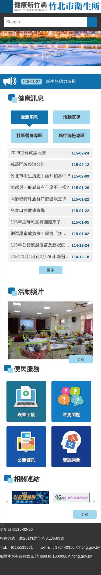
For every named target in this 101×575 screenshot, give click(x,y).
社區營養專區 (29, 135)
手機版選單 (6, 6)
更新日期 (7, 529)
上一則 (7, 501)
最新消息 (29, 117)
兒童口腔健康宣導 (50, 211)
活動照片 (31, 291)
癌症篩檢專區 (72, 135)
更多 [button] (50, 270)
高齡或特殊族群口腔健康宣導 (50, 199)
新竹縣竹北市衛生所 (57, 6)
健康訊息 (31, 98)
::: (7, 68)
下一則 (94, 501)
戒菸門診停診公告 (50, 165)
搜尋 (92, 22)
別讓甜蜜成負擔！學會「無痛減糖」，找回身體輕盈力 (52, 234)
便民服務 (27, 369)
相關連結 (27, 478)
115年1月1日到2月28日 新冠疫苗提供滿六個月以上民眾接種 (52, 257)
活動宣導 (71, 117)
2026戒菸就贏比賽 (50, 153)
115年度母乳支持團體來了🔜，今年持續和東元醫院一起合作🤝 (52, 222)
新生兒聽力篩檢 (48, 81)
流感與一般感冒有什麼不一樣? (50, 188)
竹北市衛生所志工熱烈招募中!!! (50, 176)
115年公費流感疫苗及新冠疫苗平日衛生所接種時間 (52, 245)
